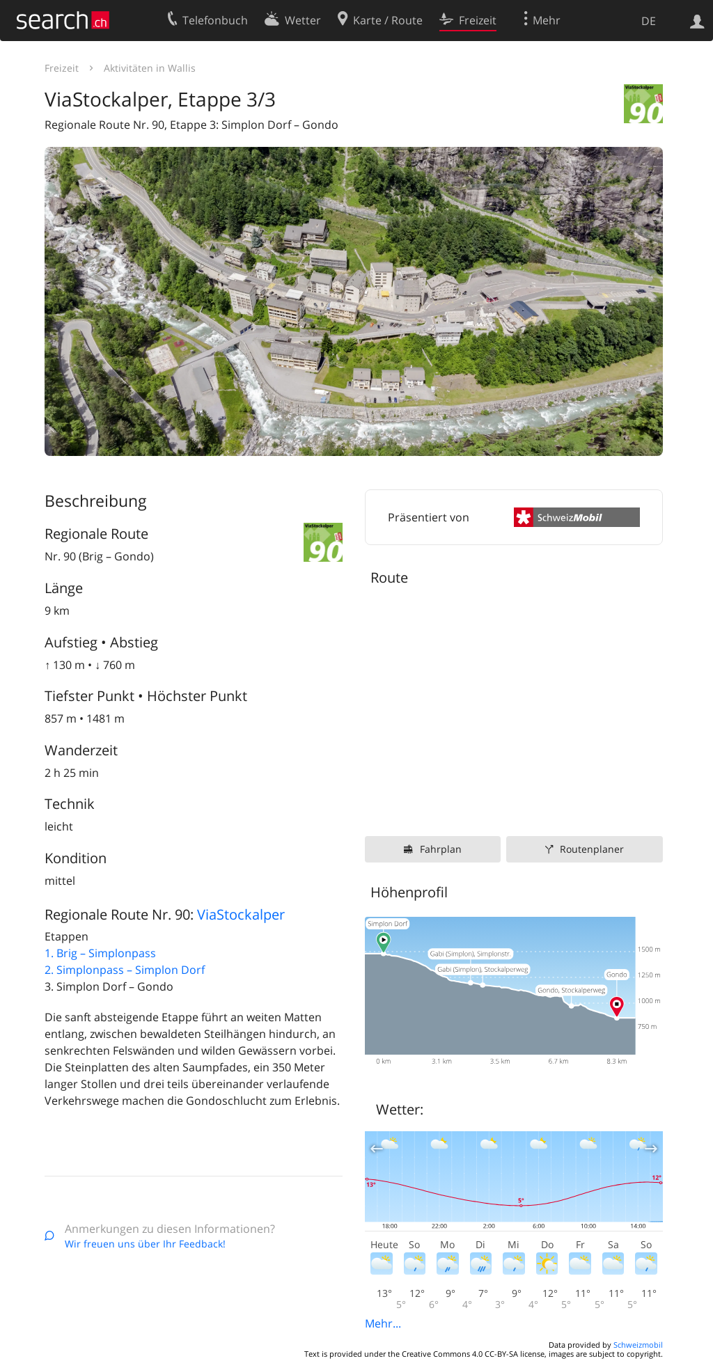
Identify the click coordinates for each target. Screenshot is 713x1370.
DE (648, 21)
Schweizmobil (638, 1344)
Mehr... (383, 1323)
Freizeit (62, 67)
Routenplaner (592, 849)
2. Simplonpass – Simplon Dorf (125, 969)
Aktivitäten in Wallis (150, 67)
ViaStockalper (241, 914)
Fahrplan (441, 849)
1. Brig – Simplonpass (100, 953)
